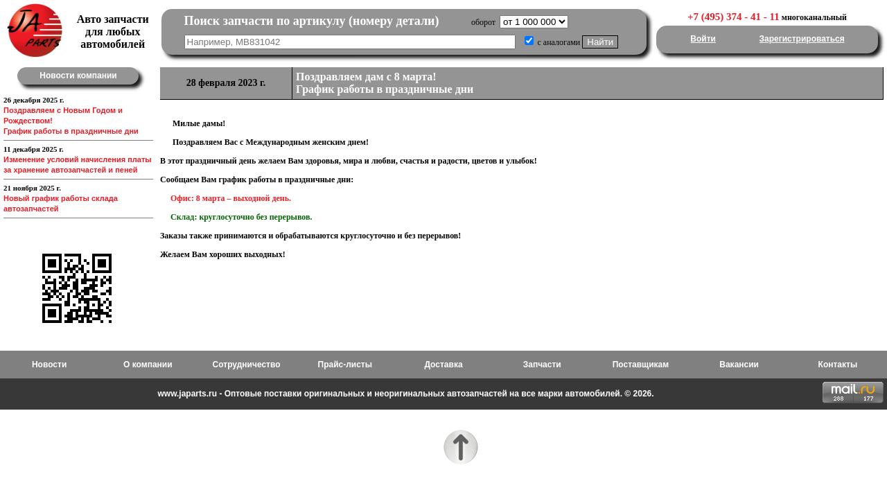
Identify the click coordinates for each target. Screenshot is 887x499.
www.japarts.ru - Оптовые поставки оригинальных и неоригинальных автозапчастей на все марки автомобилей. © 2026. (405, 394)
